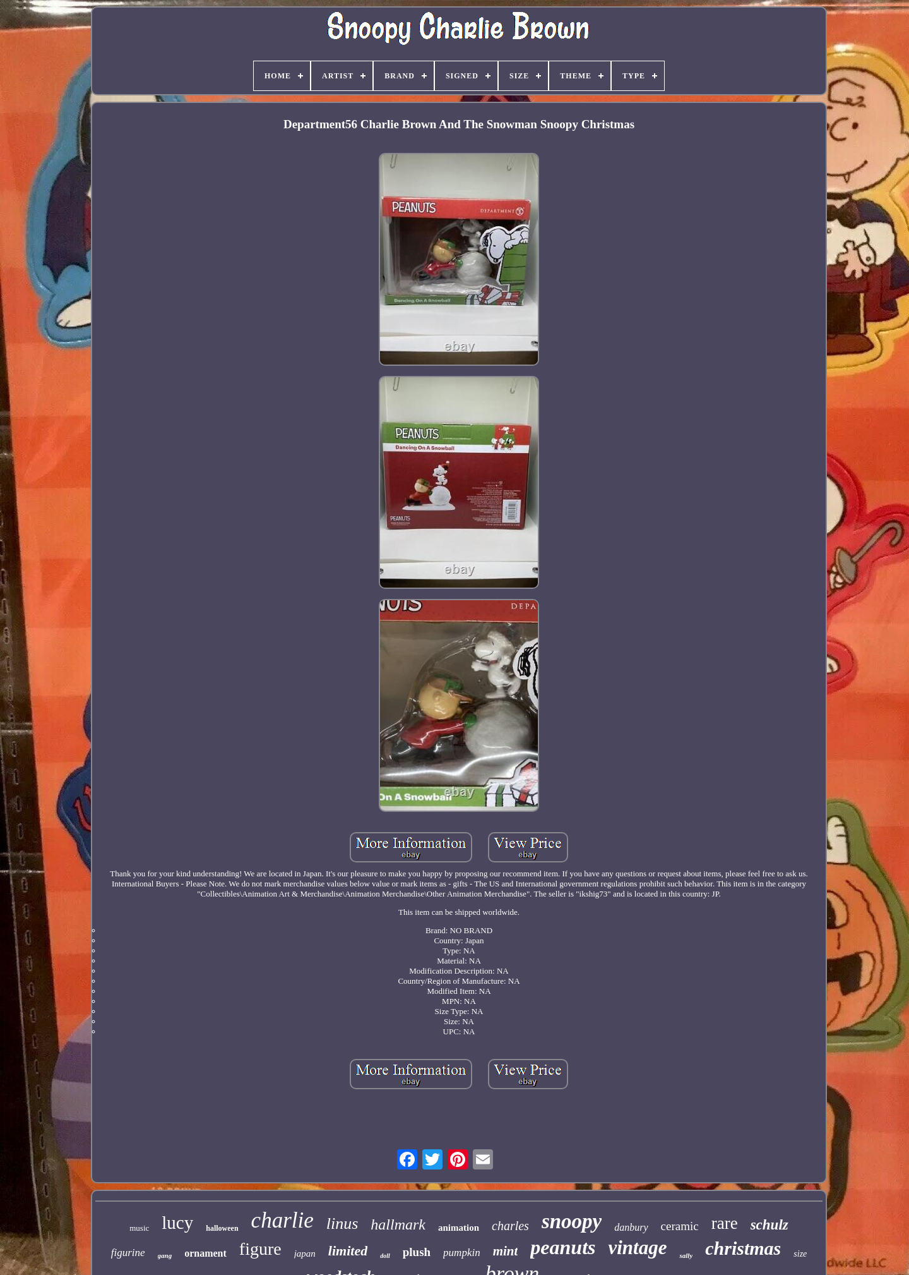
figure (260, 1249)
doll (385, 1255)
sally (685, 1255)
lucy (177, 1222)
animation (458, 1228)
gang (165, 1255)
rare (724, 1223)
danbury (631, 1227)
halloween (222, 1228)
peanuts (562, 1247)
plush (417, 1252)
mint (505, 1251)
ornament (205, 1253)
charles (510, 1226)
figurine (128, 1253)
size (800, 1254)
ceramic (680, 1226)
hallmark (398, 1224)
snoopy (572, 1221)
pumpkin (461, 1253)
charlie (282, 1220)
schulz (769, 1225)
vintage (637, 1247)
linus (342, 1223)
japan (305, 1253)
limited (347, 1251)
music (139, 1228)
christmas (743, 1248)
